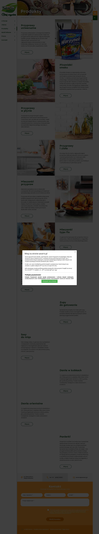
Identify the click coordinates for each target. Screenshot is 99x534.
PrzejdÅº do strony (49, 281)
